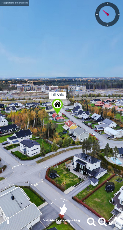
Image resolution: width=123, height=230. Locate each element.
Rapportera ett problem (15, 2)
